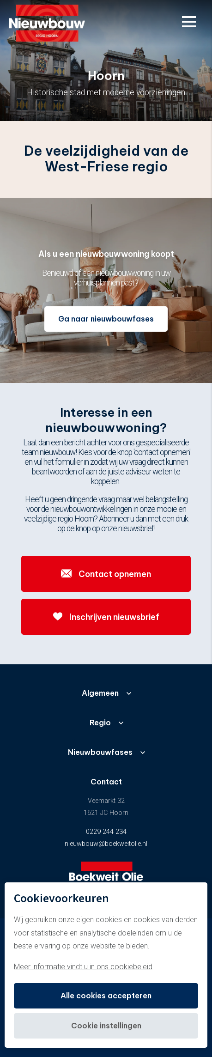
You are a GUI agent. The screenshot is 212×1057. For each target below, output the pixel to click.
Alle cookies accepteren (106, 995)
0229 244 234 (106, 832)
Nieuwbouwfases (100, 752)
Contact (106, 781)
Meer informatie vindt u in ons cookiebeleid (83, 966)
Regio (100, 722)
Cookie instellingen (106, 1025)
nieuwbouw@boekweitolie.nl (106, 844)
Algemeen (100, 693)
